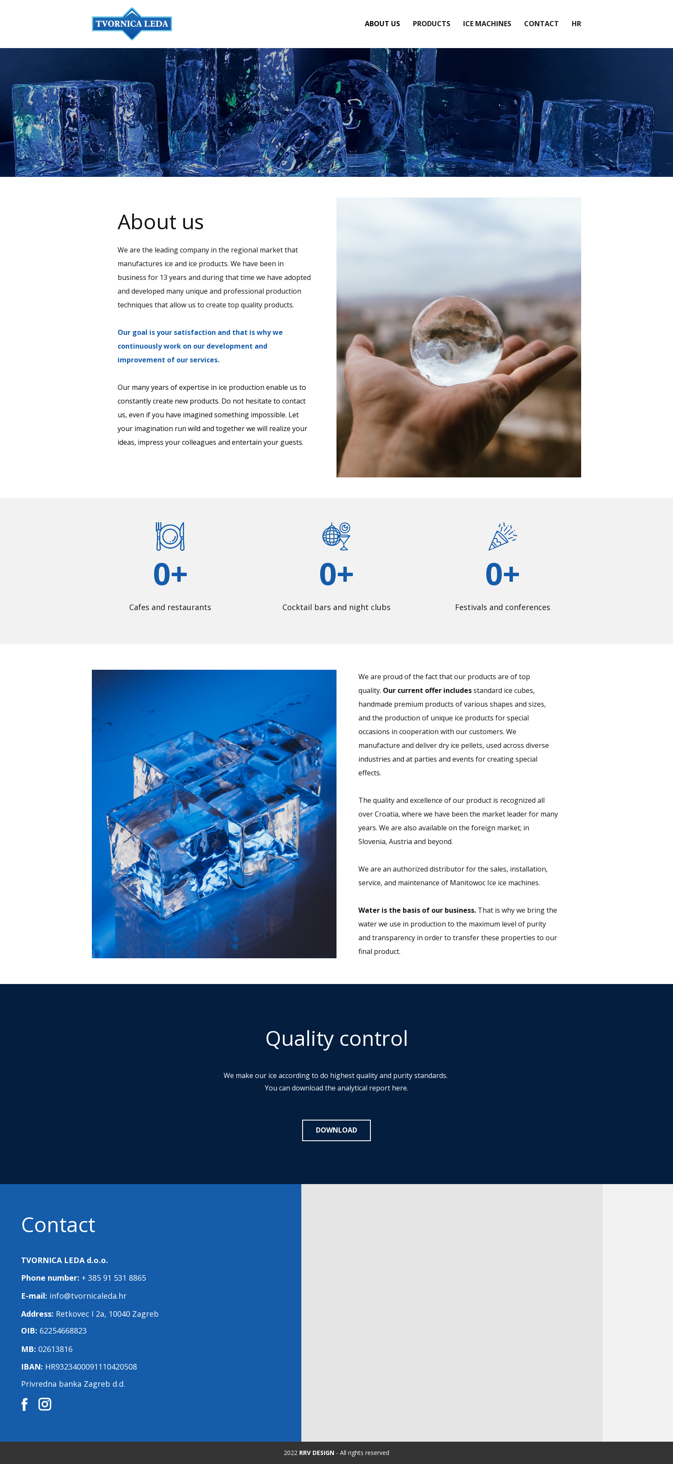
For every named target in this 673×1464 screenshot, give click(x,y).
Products (431, 23)
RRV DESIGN (316, 1453)
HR (576, 23)
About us (382, 23)
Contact (541, 23)
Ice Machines (487, 23)
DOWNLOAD (336, 1130)
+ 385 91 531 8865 (114, 1278)
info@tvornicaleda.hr (88, 1296)
